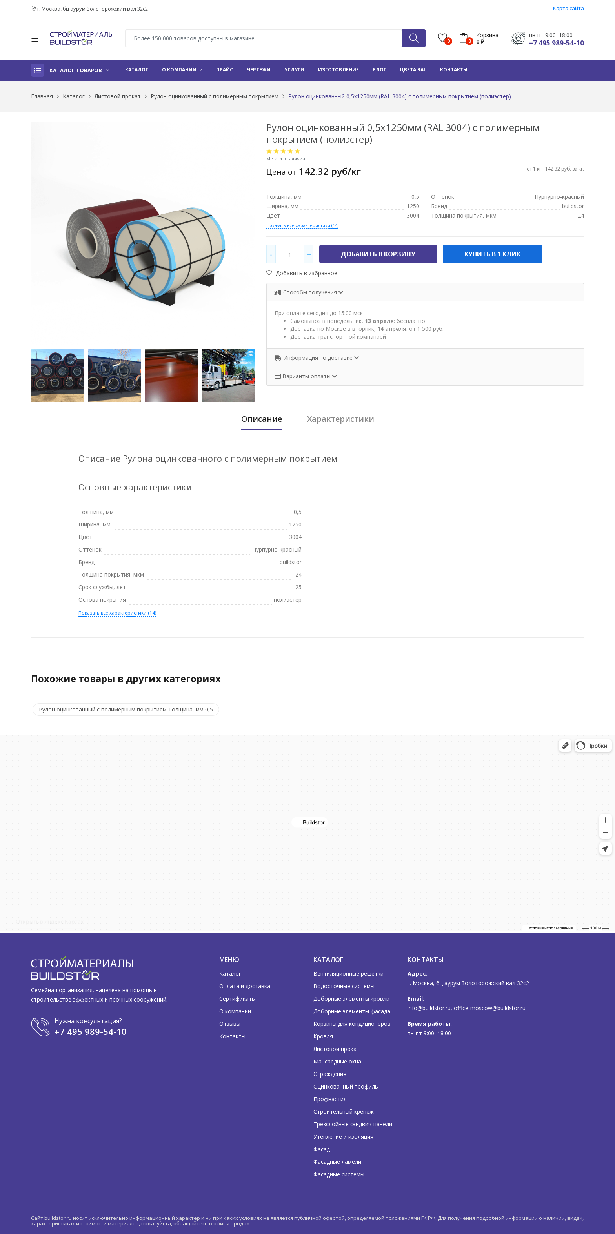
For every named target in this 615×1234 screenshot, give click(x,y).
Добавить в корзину (378, 254)
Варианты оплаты (303, 376)
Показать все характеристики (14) (302, 225)
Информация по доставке (314, 357)
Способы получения (306, 292)
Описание (261, 419)
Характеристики (340, 419)
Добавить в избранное (301, 273)
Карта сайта (568, 8)
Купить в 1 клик (492, 254)
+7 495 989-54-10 (556, 42)
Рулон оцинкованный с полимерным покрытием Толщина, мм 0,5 (126, 709)
